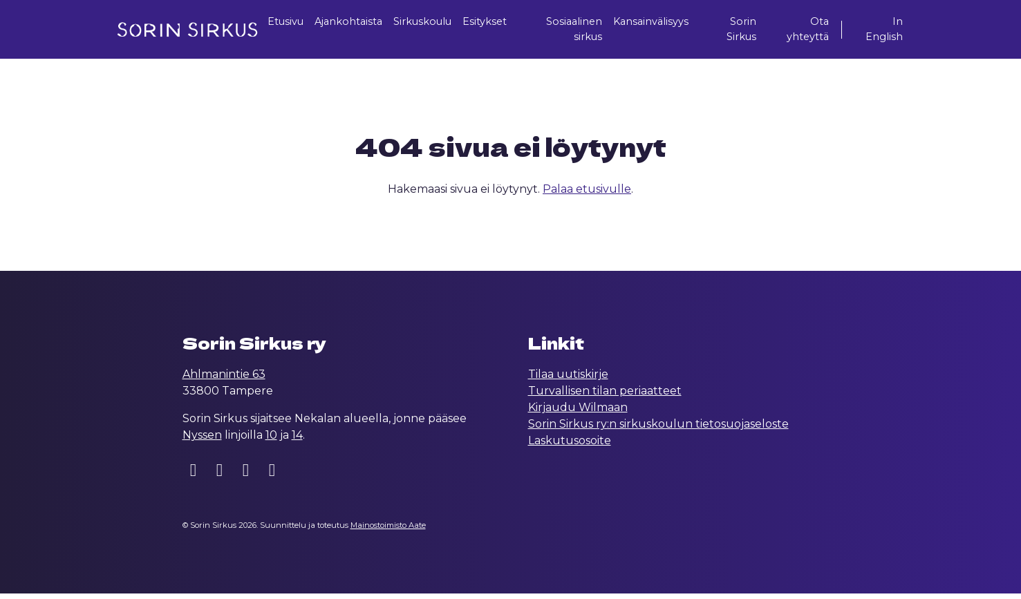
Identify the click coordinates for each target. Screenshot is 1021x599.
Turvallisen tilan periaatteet (605, 396)
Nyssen (202, 440)
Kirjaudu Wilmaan (578, 412)
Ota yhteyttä (810, 31)
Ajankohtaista (347, 22)
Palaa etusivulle (587, 194)
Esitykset (499, 22)
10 (271, 440)
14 (297, 440)
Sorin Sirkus (750, 31)
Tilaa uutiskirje (568, 379)
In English (881, 31)
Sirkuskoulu (430, 22)
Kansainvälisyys (663, 22)
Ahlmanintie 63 (223, 379)
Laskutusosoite (569, 446)
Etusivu (278, 22)
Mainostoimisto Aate (388, 530)
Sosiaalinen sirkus (580, 31)
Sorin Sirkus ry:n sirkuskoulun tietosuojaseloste (658, 429)
